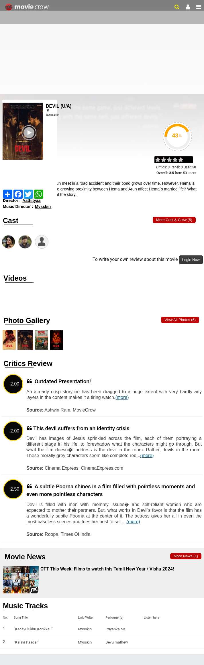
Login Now (191, 259)
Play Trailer (29, 142)
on (183, 160)
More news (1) (186, 556)
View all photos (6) (180, 320)
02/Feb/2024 (52, 115)
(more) (122, 397)
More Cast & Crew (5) (174, 220)
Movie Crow (27, 7)
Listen (150, 629)
